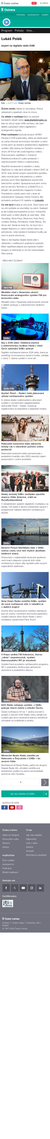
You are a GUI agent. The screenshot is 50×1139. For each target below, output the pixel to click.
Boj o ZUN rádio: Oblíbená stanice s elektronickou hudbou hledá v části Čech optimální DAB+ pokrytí (22, 345)
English (5, 925)
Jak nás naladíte (34, 835)
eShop (5, 847)
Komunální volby (10, 839)
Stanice (6, 843)
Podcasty (7, 868)
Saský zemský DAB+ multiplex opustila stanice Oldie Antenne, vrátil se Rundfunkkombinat (23, 497)
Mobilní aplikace (10, 872)
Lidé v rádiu (32, 843)
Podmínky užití (33, 923)
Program (20, 15)
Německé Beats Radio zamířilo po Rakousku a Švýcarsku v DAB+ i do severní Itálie (20, 758)
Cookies (5, 923)
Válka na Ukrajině (10, 835)
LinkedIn (39, 200)
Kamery (45, 15)
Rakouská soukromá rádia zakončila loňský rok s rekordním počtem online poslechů (22, 446)
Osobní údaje (18, 923)
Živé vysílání (8, 860)
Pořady (19, 30)
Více (30, 30)
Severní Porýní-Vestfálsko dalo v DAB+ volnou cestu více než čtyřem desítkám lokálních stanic (23, 550)
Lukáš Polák (11, 103)
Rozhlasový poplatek (36, 855)
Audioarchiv (33, 15)
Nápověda (31, 839)
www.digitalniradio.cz (35, 120)
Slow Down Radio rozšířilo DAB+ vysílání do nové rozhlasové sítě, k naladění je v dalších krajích (23, 604)
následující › (45, 782)
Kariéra (29, 847)
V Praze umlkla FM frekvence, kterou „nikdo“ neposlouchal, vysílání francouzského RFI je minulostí (21, 657)
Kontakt (30, 851)
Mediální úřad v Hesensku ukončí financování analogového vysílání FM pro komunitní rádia (24, 295)
